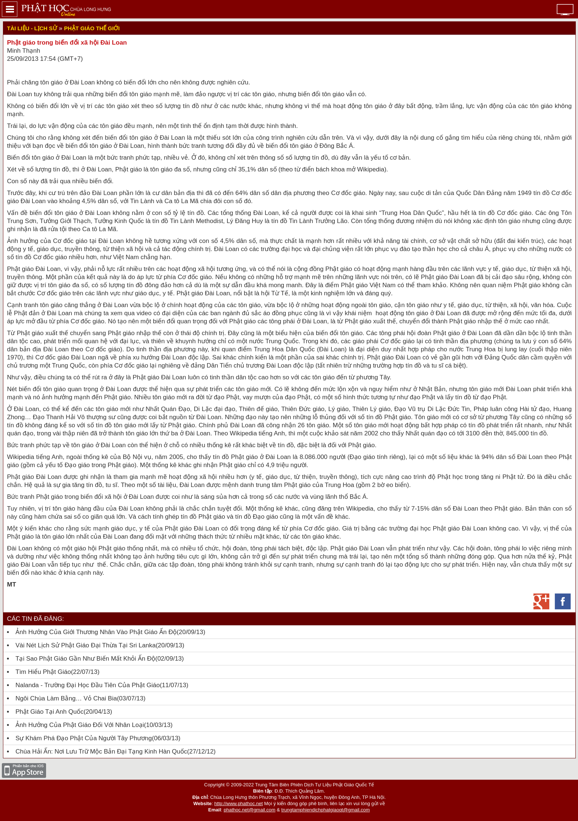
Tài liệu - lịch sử (32, 28)
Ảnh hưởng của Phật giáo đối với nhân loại (79, 724)
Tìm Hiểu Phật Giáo (43, 671)
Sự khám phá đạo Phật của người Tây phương (83, 738)
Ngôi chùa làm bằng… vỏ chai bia (66, 698)
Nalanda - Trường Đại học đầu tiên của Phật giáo (87, 685)
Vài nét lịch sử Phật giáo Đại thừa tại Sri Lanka (85, 645)
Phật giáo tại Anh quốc (49, 711)
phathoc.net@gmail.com (249, 810)
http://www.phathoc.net (238, 803)
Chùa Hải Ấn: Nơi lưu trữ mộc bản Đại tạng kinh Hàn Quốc (101, 751)
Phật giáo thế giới (92, 28)
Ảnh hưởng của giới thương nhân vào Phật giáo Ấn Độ (96, 632)
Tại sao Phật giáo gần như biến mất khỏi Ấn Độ (85, 658)
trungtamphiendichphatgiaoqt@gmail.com (325, 810)
